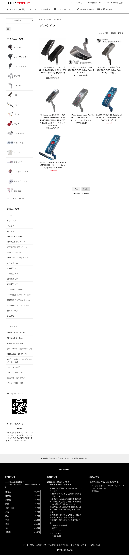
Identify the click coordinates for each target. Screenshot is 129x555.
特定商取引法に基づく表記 (58, 545)
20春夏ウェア (12, 284)
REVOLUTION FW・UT (16, 333)
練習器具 (14, 191)
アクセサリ (15, 162)
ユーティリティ (16, 66)
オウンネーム (12, 263)
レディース (11, 221)
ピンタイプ (57, 20)
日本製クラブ (12, 310)
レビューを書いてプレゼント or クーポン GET (19, 360)
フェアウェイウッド (18, 57)
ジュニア (10, 226)
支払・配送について (38, 545)
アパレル (14, 152)
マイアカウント (78, 3)
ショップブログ (85, 9)
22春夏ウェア (12, 273)
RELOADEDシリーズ (15, 236)
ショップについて (63, 9)
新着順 (120, 33)
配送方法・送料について (17, 378)
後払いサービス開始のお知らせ (19, 349)
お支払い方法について (16, 372)
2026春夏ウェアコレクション (19, 305)
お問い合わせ (105, 9)
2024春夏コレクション (16, 289)
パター (48, 20)
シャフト (14, 104)
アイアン (14, 76)
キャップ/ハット (17, 181)
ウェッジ (14, 85)
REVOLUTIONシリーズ (16, 242)
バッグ (13, 124)
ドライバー (15, 47)
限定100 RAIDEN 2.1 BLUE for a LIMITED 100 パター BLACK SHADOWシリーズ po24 (109, 117)
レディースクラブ (17, 171)
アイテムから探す (16, 9)
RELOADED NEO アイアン (17, 354)
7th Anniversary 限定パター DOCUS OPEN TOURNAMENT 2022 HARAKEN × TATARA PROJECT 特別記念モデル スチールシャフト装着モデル (52, 120)
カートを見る (117, 3)
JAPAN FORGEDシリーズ (17, 247)
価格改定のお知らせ (15, 343)
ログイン (104, 3)
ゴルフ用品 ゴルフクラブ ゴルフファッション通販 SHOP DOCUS (64, 458)
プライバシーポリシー (79, 545)
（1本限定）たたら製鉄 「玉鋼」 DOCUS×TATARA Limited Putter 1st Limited (81, 70)
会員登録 (92, 3)
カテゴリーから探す (40, 9)
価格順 (113, 33)
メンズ (9, 215)
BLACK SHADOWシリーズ (17, 258)
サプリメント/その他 (15, 198)
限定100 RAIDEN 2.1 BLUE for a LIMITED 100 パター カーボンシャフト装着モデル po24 (52, 165)
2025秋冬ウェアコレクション (19, 300)
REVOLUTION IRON (15, 338)
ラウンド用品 (16, 143)
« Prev (75, 189)
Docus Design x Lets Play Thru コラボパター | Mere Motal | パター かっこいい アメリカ (81, 117)
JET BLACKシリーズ (15, 252)
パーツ (13, 114)
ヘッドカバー (16, 133)
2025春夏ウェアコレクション (19, 295)
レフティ (10, 231)
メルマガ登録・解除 (15, 383)
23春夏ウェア (12, 268)
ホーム (41, 20)
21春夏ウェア (12, 279)
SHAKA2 (10, 316)
